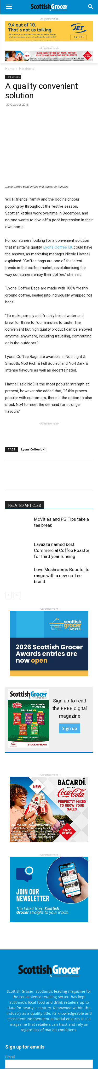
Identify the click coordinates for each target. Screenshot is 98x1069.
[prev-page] (8, 595)
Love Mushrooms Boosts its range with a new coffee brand (61, 575)
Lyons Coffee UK (58, 247)
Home (9, 68)
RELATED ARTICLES (24, 505)
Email (10, 1056)
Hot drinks (26, 68)
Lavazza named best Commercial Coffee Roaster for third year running (61, 550)
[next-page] (17, 595)
